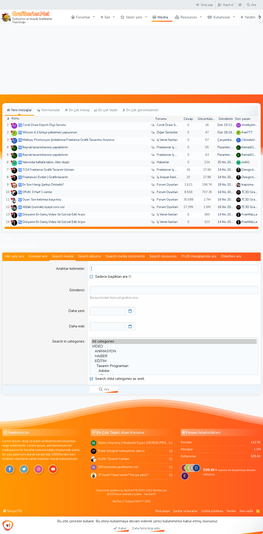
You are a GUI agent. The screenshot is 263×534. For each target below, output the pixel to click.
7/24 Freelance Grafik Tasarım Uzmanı (48, 170)
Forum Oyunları (167, 185)
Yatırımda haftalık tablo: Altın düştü (45, 162)
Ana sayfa (246, 511)
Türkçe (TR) (12, 511)
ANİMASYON (174, 351)
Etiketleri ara (231, 256)
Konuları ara (37, 256)
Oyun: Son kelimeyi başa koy (41, 200)
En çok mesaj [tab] (77, 110)
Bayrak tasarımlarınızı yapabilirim (45, 147)
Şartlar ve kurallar (185, 511)
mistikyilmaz (250, 125)
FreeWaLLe (249, 214)
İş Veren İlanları (167, 140)
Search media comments (125, 256)
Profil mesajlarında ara (198, 256)
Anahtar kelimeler (70, 268)
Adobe (174, 370)
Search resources (163, 256)
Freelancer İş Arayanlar (172, 147)
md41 (246, 162)
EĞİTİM (174, 360)
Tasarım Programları (174, 365)
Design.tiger (250, 170)
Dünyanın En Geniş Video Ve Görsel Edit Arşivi (53, 214)
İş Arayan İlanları (168, 177)
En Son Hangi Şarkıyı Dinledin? (43, 185)
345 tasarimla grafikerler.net (118, 467)
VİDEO (174, 346)
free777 (247, 132)
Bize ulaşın (162, 511)
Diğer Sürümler (167, 132)
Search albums (89, 256)
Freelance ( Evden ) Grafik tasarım (45, 177)
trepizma (247, 185)
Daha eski (76, 326)
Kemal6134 (250, 147)
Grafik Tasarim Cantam (114, 458)
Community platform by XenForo (131, 490)
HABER (174, 356)
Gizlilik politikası (212, 511)
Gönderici (76, 290)
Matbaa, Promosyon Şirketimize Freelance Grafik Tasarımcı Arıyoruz (68, 140)
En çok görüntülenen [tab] (140, 110)
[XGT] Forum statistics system (131, 494)
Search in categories (68, 341)
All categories (174, 341)
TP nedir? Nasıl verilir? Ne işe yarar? (123, 475)
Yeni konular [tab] (48, 110)
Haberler (163, 162)
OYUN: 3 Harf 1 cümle (37, 192)
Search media (62, 256)
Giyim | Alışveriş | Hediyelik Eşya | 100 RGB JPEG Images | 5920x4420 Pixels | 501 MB (133, 442)
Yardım (231, 511)
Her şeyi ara (14, 256)
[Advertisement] (131, 59)
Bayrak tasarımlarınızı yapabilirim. (45, 155)
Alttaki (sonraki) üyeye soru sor (43, 207)
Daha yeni (76, 311)
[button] (129, 276)
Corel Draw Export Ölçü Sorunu (44, 125)
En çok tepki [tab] (105, 110)
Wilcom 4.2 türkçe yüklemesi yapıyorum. (50, 132)
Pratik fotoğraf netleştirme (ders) (121, 450)
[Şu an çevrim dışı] (12, 124)
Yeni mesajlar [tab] (19, 110)
